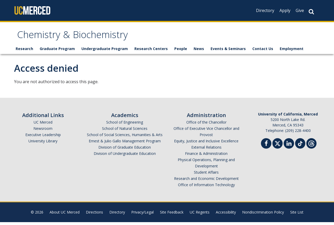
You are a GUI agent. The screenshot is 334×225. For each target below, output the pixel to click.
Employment (291, 51)
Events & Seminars (228, 51)
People (180, 51)
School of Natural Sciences (124, 131)
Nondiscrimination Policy (263, 214)
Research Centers (151, 51)
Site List (296, 214)
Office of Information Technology (206, 187)
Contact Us (262, 51)
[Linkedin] (289, 146)
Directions (94, 214)
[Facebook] (266, 146)
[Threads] (311, 146)
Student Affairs (206, 175)
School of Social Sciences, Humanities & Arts (125, 137)
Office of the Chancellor (206, 125)
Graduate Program (57, 51)
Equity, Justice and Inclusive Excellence (206, 143)
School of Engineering (124, 125)
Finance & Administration (206, 156)
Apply (284, 10)
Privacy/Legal (142, 214)
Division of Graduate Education (124, 150)
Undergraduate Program (104, 51)
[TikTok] (300, 146)
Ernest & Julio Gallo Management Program (125, 143)
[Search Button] (311, 12)
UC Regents (200, 214)
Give (300, 10)
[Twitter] (278, 146)
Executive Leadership (43, 137)
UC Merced (43, 125)
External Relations (206, 150)
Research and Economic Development (206, 181)
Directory (265, 10)
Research (24, 51)
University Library (42, 143)
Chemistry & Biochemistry (83, 37)
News (199, 51)
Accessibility (226, 214)
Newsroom (42, 131)
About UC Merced (65, 214)
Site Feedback (171, 214)
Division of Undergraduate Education (125, 156)
